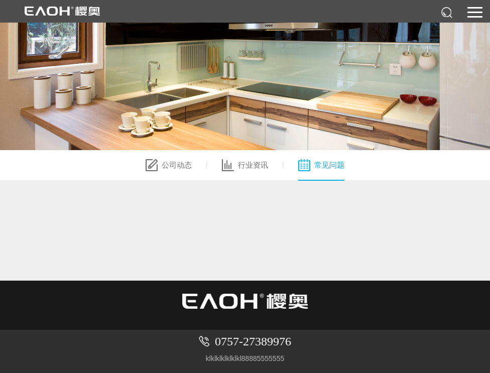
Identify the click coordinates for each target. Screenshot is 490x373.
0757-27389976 (253, 341)
